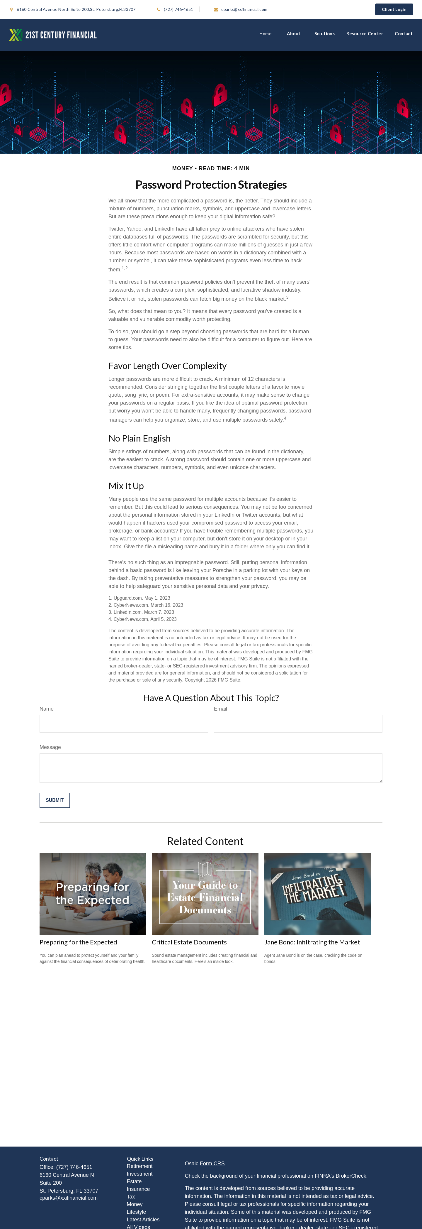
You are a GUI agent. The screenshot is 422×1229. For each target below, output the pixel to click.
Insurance (138, 1189)
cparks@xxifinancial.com (237, 9)
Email (220, 709)
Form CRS (212, 1164)
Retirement (140, 1166)
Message (50, 747)
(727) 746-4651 (174, 9)
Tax (131, 1197)
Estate (134, 1181)
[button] (267, 35)
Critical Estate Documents (189, 942)
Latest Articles (143, 1220)
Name (47, 709)
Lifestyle (136, 1212)
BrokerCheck (351, 1176)
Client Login (394, 9)
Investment (140, 1174)
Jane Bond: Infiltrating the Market (312, 942)
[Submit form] (55, 800)
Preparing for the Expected (78, 942)
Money (135, 1204)
